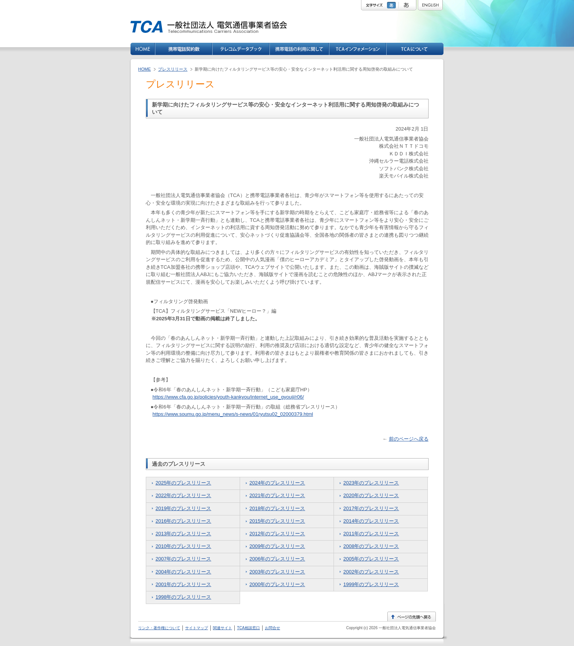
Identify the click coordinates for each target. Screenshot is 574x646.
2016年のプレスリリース (183, 521)
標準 (392, 5)
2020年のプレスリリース (371, 495)
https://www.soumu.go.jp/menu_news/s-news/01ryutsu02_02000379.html (233, 414)
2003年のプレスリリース (277, 572)
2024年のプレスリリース (277, 483)
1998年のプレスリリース (183, 597)
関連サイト (222, 628)
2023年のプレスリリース (371, 483)
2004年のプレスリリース (183, 572)
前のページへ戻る (409, 439)
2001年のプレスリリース (183, 584)
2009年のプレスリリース (277, 546)
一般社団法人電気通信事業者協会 (406, 628)
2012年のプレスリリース (277, 533)
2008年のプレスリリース (371, 546)
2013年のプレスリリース (183, 533)
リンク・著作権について (159, 628)
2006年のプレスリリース (277, 559)
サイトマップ (196, 628)
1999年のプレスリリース (371, 584)
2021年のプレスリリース (277, 495)
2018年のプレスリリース (277, 508)
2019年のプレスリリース (183, 508)
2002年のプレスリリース (371, 572)
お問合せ (272, 628)
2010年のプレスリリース (183, 546)
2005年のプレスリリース (371, 559)
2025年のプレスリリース (183, 483)
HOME (144, 69)
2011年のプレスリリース (371, 533)
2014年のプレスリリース (371, 521)
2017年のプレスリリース (371, 508)
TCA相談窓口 (248, 628)
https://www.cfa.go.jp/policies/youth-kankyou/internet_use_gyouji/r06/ (228, 397)
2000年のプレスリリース (277, 584)
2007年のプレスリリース (183, 559)
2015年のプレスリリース (277, 521)
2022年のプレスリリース (183, 495)
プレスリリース (172, 69)
